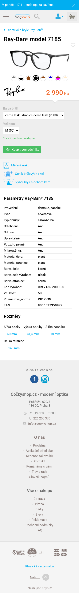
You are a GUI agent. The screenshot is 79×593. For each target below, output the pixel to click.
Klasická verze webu (39, 566)
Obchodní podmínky (38, 525)
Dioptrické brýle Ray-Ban (25, 30)
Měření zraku (20, 165)
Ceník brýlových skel (29, 174)
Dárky (38, 509)
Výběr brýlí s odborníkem (32, 182)
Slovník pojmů (38, 477)
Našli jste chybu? (40, 588)
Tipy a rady (38, 472)
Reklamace (38, 520)
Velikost (9, 124)
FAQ (38, 530)
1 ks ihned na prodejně (19, 138)
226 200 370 (39, 418)
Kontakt (38, 461)
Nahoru (39, 577)
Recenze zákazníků (38, 456)
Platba (38, 504)
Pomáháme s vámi (38, 466)
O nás (39, 437)
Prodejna (38, 445)
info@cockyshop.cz (42, 424)
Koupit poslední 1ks (22, 149)
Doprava (38, 499)
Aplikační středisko (38, 451)
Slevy (38, 514)
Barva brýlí (10, 108)
